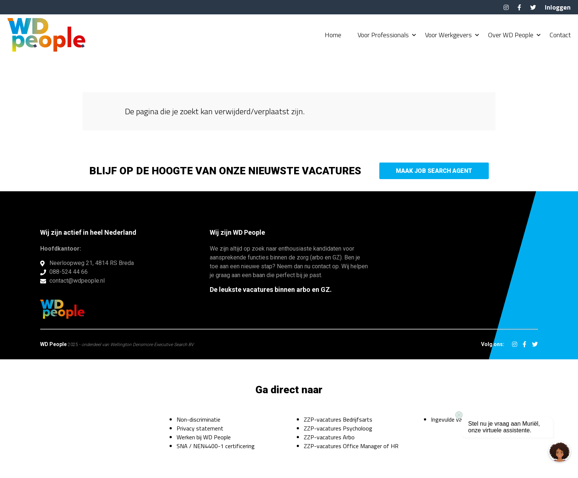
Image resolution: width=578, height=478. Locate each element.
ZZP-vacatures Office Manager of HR (351, 446)
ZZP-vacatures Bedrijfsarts (338, 419)
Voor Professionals (383, 35)
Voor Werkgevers (448, 35)
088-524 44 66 (68, 271)
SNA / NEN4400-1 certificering (216, 446)
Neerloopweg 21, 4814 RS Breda (91, 262)
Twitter (533, 7)
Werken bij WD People (204, 437)
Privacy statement (200, 428)
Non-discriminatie (198, 419)
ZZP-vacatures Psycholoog (338, 428)
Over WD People (510, 35)
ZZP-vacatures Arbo (329, 437)
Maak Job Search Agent (434, 170)
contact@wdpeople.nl (77, 280)
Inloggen (558, 7)
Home (333, 35)
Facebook (519, 7)
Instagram (506, 7)
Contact (560, 35)
